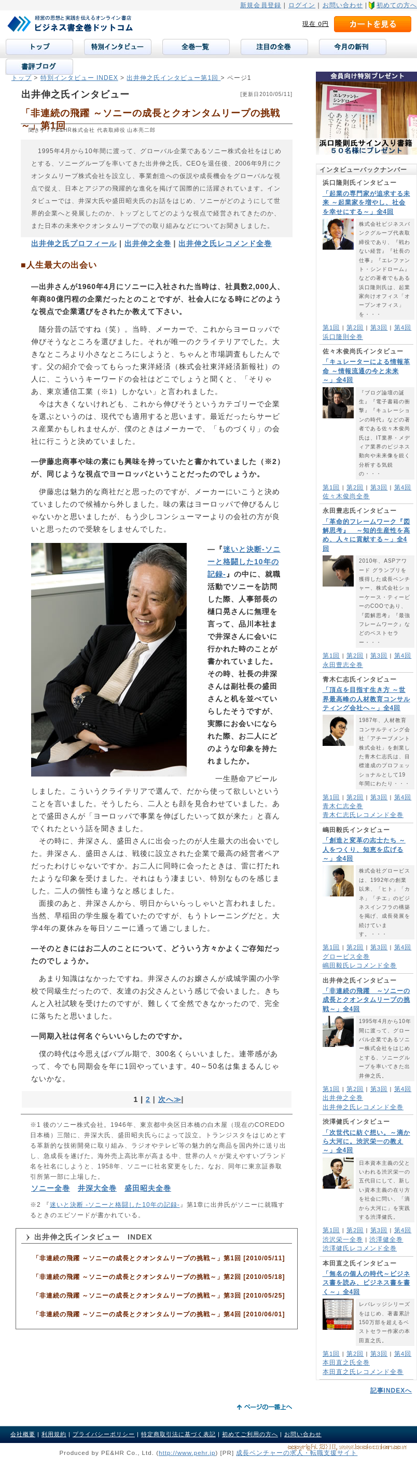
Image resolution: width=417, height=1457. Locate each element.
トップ (21, 77)
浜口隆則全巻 (343, 336)
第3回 (378, 327)
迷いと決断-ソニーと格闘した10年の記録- (244, 561)
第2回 (355, 327)
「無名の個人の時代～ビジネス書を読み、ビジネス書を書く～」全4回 (366, 1283)
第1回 (331, 327)
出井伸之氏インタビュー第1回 (173, 77)
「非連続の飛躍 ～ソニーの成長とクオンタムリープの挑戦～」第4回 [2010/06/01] (159, 1314)
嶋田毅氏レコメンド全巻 (360, 965)
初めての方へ (397, 5)
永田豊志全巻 (343, 664)
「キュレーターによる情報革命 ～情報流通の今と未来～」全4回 (366, 371)
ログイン (301, 5)
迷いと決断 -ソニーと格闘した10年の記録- (115, 1204)
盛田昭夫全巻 (147, 1188)
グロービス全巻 (346, 956)
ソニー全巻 (50, 1188)
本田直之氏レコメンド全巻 (363, 1371)
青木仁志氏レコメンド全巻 (363, 814)
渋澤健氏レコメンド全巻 (360, 1248)
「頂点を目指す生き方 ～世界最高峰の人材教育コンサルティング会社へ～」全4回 (366, 699)
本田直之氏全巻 (346, 1362)
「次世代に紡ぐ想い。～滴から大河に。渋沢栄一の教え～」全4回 (366, 1141)
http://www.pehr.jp (187, 1452)
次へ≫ (170, 1099)
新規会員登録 (260, 5)
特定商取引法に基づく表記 (178, 1434)
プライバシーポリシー (104, 1434)
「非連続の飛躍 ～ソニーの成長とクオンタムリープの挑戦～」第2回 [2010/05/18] (159, 1277)
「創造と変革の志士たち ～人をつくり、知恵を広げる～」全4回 (364, 849)
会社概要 (22, 1434)
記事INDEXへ (391, 1390)
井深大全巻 (97, 1188)
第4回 (402, 327)
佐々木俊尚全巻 (346, 496)
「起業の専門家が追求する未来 (366, 202)
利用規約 (53, 1434)
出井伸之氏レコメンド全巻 (363, 1107)
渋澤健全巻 (386, 1239)
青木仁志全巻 (343, 805)
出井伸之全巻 (343, 1097)
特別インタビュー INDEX (79, 77)
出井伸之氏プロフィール (74, 243)
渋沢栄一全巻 (343, 1239)
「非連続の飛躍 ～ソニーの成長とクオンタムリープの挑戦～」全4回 (366, 1000)
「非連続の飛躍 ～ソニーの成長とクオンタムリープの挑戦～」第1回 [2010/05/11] (159, 1258)
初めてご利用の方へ (250, 1434)
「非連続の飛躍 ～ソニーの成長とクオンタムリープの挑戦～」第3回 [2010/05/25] (159, 1295)
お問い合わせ (343, 5)
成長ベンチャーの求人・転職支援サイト (296, 1452)
